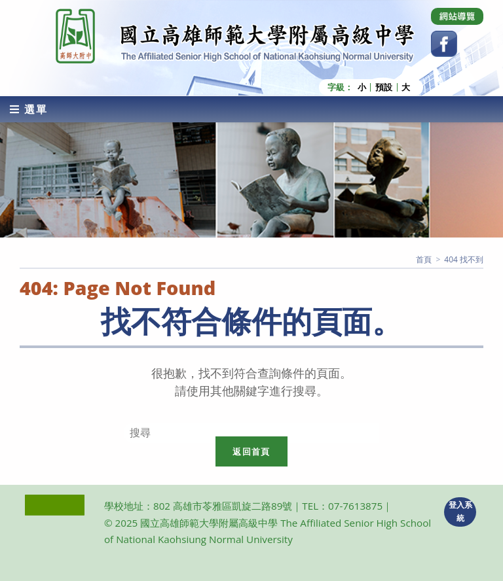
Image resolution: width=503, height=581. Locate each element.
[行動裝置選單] (29, 109)
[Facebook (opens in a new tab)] (444, 44)
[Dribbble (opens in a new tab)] (457, 16)
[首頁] (424, 259)
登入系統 (460, 511)
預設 (383, 87)
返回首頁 (251, 451)
